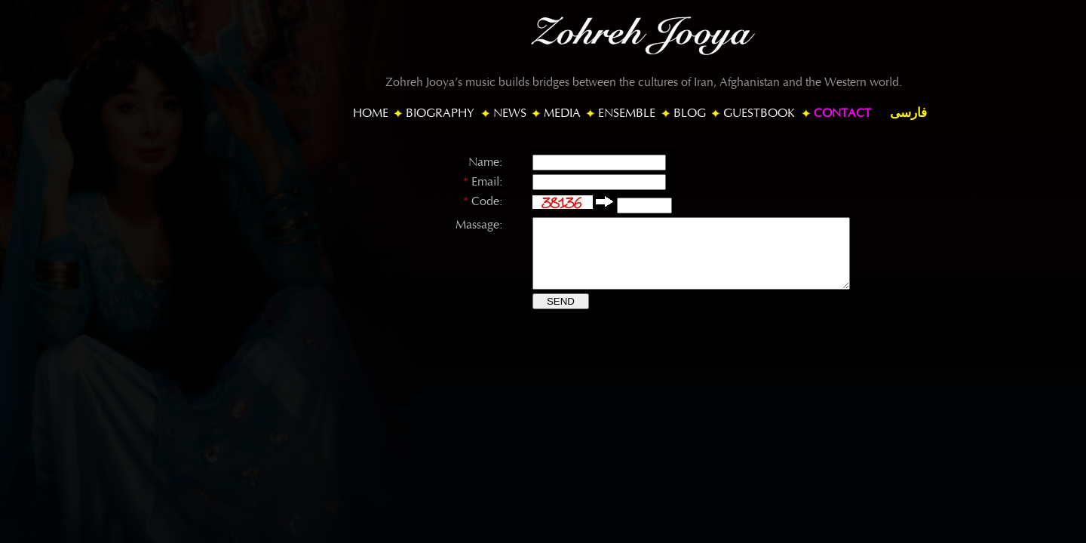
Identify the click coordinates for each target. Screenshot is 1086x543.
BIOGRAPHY (440, 113)
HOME (370, 113)
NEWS (509, 113)
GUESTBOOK (759, 113)
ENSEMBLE (626, 113)
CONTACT (842, 113)
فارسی (908, 113)
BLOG (689, 113)
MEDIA (562, 113)
